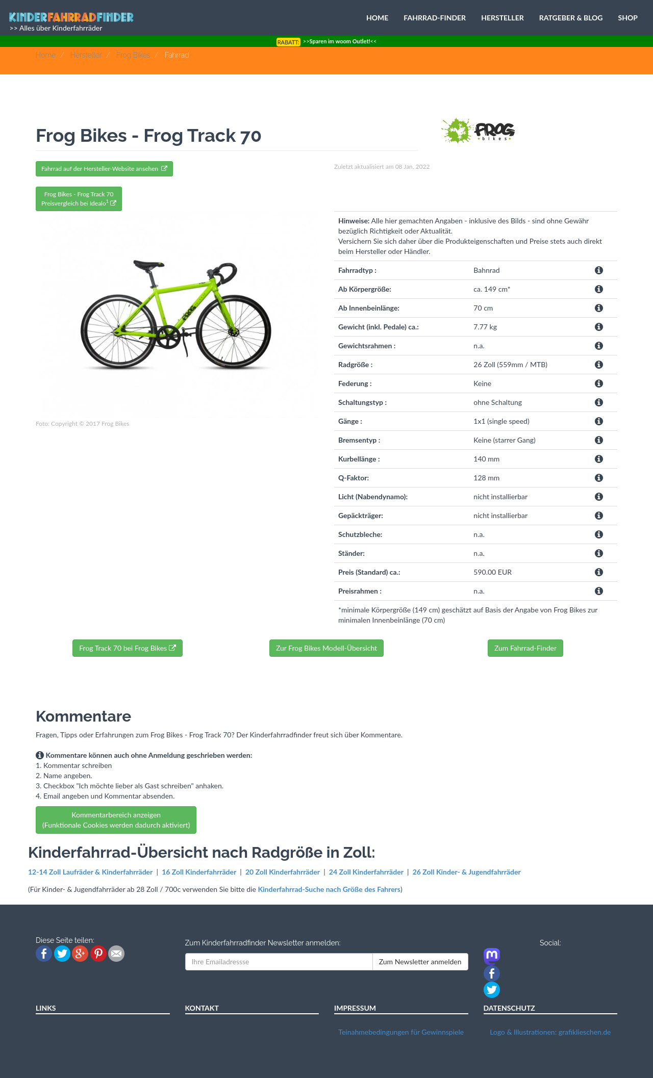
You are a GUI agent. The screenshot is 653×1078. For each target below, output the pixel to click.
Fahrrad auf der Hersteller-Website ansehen (104, 168)
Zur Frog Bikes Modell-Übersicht (326, 648)
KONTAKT (202, 1008)
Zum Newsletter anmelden (420, 961)
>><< (327, 41)
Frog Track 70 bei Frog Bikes (127, 648)
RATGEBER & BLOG (571, 17)
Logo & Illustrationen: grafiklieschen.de (550, 1032)
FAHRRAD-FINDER (435, 17)
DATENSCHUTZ (509, 1008)
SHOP (628, 17)
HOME (377, 17)
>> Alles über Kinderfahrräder (55, 27)
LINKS (46, 1008)
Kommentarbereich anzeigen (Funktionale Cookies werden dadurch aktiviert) (116, 819)
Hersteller (86, 55)
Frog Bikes (133, 55)
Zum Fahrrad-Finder (525, 648)
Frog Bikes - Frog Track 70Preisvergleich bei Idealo (78, 198)
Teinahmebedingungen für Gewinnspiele (401, 1032)
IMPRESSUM (355, 1008)
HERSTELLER (502, 17)
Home (46, 55)
